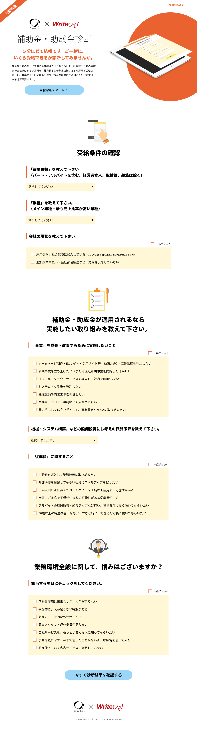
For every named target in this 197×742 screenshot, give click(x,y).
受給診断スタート (179, 5)
